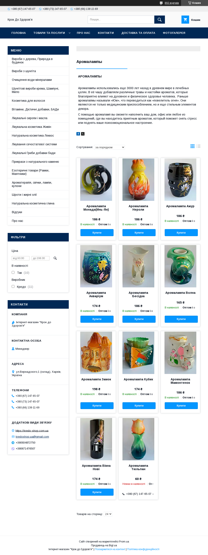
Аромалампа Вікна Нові (96, 467)
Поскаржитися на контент (110, 549)
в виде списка (198, 147)
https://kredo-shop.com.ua (31, 430)
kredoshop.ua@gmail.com (32, 436)
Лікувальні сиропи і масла (29, 118)
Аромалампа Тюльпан (138, 467)
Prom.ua (124, 541)
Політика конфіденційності (143, 549)
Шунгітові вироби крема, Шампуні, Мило (35, 90)
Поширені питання (46, 44)
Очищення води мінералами (32, 79)
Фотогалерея (174, 32)
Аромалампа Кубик (138, 379)
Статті (16, 44)
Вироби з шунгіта (24, 71)
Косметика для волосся (28, 100)
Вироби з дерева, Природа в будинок (32, 60)
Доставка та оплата (138, 32)
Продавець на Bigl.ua (104, 545)
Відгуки (17, 212)
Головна (18, 32)
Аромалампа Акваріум (96, 294)
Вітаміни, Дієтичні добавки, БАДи (35, 109)
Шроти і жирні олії (24, 194)
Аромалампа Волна (180, 292)
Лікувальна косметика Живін (31, 126)
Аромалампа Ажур (180, 206)
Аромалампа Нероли (138, 207)
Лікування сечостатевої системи (34, 144)
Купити (97, 232)
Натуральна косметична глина (33, 203)
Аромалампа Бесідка (138, 294)
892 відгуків (172, 2)
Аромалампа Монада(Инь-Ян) (96, 207)
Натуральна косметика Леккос (33, 135)
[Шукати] (159, 20)
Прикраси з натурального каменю (35, 161)
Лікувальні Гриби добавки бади (33, 153)
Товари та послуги (49, 32)
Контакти (106, 32)
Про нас (83, 32)
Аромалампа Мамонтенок (180, 381)
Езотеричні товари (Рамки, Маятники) (30, 172)
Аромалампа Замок (96, 379)
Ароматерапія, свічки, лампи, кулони (32, 184)
